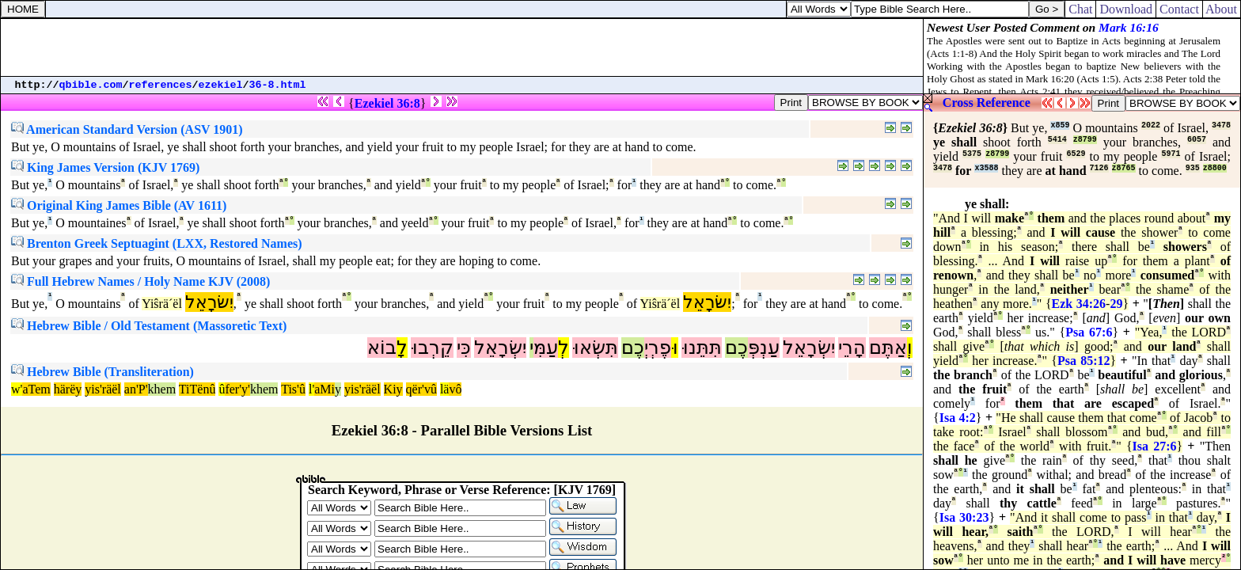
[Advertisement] (462, 47)
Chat (1080, 9)
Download (1126, 9)
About (1221, 9)
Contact (1179, 9)
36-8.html (277, 85)
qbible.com (91, 85)
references (160, 85)
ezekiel (221, 85)
